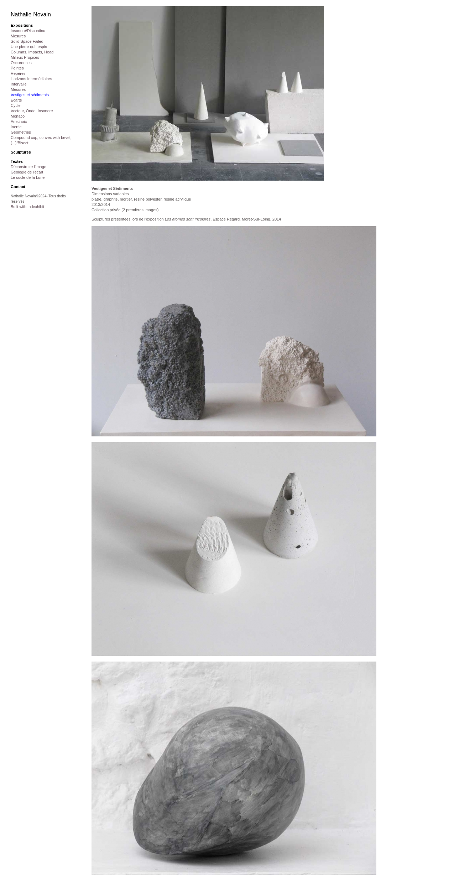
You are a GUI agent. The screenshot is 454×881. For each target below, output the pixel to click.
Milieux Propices (25, 57)
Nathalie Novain (31, 14)
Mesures (18, 36)
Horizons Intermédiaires (31, 79)
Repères (18, 73)
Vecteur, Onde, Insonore (32, 111)
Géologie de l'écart (27, 172)
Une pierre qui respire (29, 47)
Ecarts (16, 100)
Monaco (18, 116)
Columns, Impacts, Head (32, 52)
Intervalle (19, 84)
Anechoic (19, 121)
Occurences (21, 63)
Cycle (16, 105)
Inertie (16, 127)
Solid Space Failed (27, 41)
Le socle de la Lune (28, 177)
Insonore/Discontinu (28, 30)
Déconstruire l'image (28, 167)
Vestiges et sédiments (30, 95)
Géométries (21, 132)
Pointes (17, 68)
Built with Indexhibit (27, 206)
